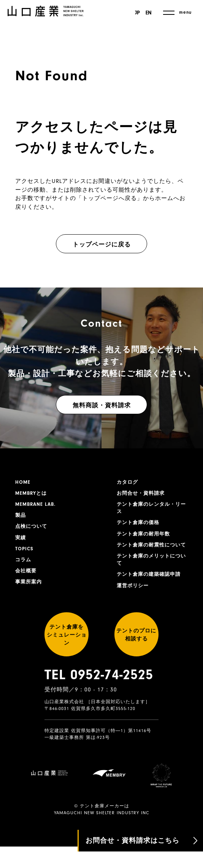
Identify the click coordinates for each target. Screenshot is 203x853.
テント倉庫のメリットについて (151, 573)
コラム (23, 565)
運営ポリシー (134, 601)
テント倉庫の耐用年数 (145, 538)
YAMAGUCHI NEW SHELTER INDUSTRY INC (101, 819)
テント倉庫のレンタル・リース (151, 510)
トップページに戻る (102, 244)
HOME (23, 483)
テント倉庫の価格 (139, 526)
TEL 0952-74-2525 (98, 699)
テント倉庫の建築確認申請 (151, 589)
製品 (21, 518)
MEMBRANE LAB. (37, 506)
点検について (32, 530)
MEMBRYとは (32, 494)
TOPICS (25, 553)
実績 (21, 541)
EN (149, 13)
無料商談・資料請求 (102, 405)
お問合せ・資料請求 (142, 494)
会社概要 (26, 577)
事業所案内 (29, 589)
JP (136, 13)
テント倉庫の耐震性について (151, 553)
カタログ (128, 483)
